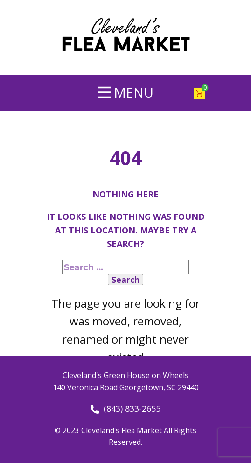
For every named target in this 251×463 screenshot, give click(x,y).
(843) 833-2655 (125, 409)
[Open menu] (125, 92)
